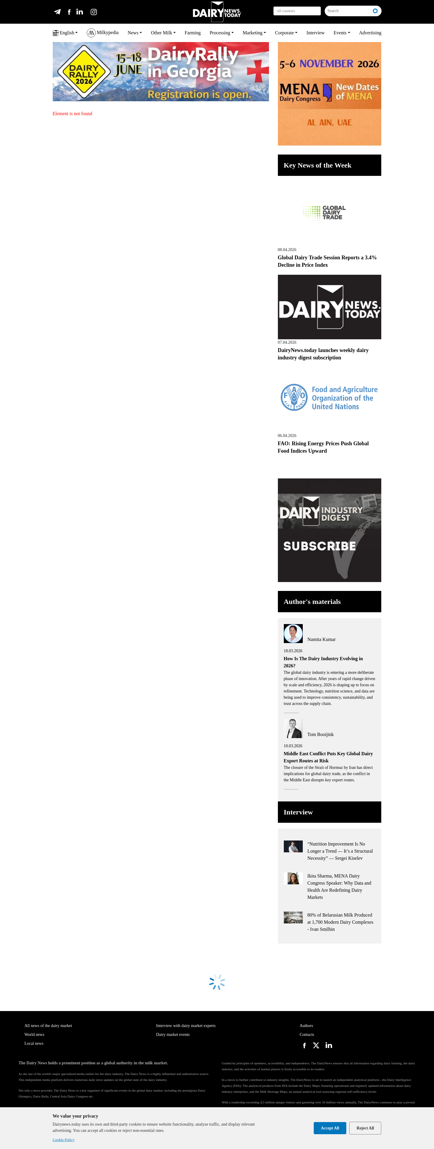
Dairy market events (173, 1034)
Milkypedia (103, 32)
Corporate (284, 32)
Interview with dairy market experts (186, 1025)
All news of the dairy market (48, 1025)
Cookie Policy (64, 1139)
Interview (316, 32)
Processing (220, 32)
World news (34, 1034)
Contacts (307, 1034)
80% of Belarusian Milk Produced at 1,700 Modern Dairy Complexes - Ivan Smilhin (341, 922)
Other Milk (161, 32)
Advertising (370, 32)
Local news (34, 1043)
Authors (306, 1025)
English (63, 33)
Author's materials (312, 601)
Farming (193, 32)
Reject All (365, 1128)
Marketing (252, 32)
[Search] (348, 11)
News (133, 32)
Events (340, 32)
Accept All (330, 1128)
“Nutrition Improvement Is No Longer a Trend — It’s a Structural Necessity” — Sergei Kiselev (340, 851)
